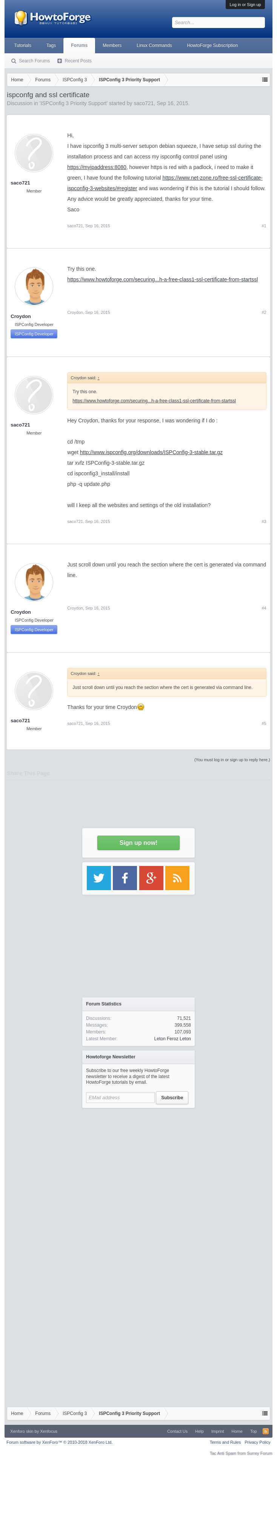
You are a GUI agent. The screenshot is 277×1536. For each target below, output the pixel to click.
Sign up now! (138, 842)
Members (112, 45)
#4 (264, 608)
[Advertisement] (138, 1183)
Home (237, 1431)
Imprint (217, 1431)
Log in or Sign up (245, 4)
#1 (264, 225)
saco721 (75, 225)
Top (253, 1431)
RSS (266, 1431)
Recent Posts (78, 61)
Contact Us (177, 1431)
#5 (264, 723)
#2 (264, 312)
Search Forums (34, 61)
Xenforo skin (21, 1431)
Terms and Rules (225, 1442)
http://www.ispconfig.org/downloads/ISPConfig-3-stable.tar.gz (151, 452)
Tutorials (22, 45)
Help (199, 1431)
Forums (79, 45)
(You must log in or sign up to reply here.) (232, 759)
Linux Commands (154, 45)
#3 (264, 521)
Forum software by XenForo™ (59, 1442)
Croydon (21, 316)
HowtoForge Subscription (212, 45)
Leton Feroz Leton (172, 1038)
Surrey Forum (259, 1453)
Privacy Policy (257, 1442)
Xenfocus (48, 1431)
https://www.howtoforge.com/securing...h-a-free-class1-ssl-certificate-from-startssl (162, 279)
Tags (51, 45)
